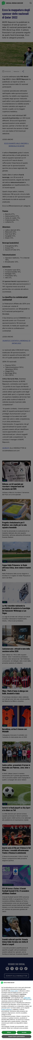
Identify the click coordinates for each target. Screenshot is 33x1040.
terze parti (28, 999)
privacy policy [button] (14, 991)
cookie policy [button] (26, 997)
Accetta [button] (24, 1032)
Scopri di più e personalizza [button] (16, 1036)
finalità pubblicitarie (6, 1009)
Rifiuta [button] (9, 1032)
